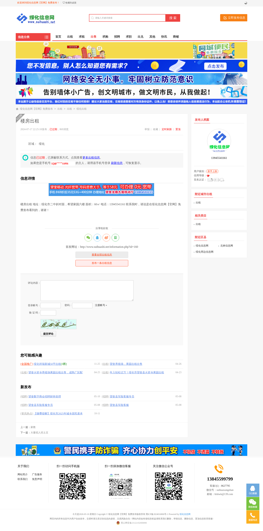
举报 (147, 129)
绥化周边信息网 (204, 251)
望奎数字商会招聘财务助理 (44, 396)
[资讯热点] (26, 413)
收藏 (155, 129)
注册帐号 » (101, 305)
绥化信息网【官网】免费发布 (36, 109)
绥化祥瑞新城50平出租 (47, 364)
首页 (58, 36)
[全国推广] (26, 364)
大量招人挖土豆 (39, 432)
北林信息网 (226, 245)
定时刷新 (167, 129)
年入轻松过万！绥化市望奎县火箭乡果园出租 (137, 372)
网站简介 (23, 474)
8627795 (225, 485)
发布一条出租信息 (102, 263)
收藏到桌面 (70, 2)
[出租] (105, 364)
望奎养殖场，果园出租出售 (126, 364)
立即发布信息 (236, 17)
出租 (59, 109)
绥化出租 (82, 109)
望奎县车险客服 (119, 405)
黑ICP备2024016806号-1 (157, 514)
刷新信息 (117, 163)
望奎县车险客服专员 (122, 396)
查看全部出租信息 (102, 254)
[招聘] (24, 396)
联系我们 (23, 479)
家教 (33, 427)
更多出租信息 (91, 157)
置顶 (178, 129)
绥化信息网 (202, 245)
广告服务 (37, 474)
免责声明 (37, 479)
